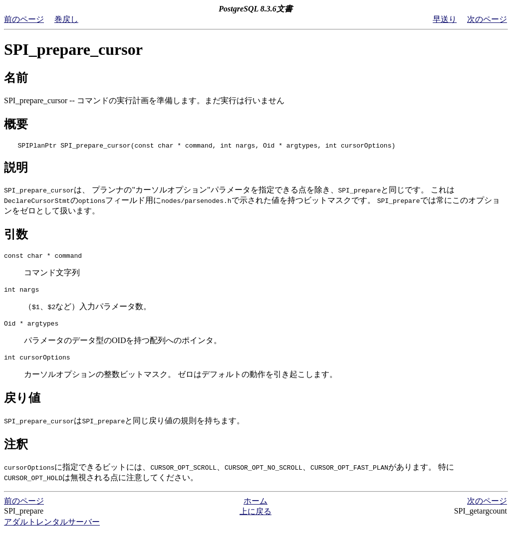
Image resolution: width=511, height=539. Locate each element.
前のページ (24, 19)
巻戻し (66, 19)
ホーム (255, 508)
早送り (445, 19)
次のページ (487, 19)
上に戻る (255, 519)
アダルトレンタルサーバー (52, 529)
